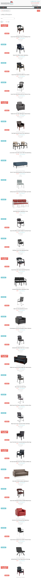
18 (6, 21)
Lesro (20, 155)
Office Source (20, 97)
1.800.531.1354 (35, 1)
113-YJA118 (20, 156)
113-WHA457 (20, 543)
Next (8, 21)
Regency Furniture (20, 116)
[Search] (33, 7)
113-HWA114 (20, 137)
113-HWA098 (20, 254)
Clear (38, 10)
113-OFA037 (20, 409)
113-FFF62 (20, 59)
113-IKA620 (20, 427)
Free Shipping (35, 5)
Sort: (2, 18)
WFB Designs (20, 39)
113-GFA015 (20, 40)
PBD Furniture (20, 350)
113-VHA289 (20, 312)
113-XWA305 (20, 371)
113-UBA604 (20, 215)
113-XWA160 (20, 117)
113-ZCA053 (20, 78)
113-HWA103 (20, 234)
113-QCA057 (20, 485)
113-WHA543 (20, 504)
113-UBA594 (20, 293)
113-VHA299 (20, 465)
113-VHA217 (20, 446)
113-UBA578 (20, 195)
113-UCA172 (20, 563)
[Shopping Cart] (37, 7)
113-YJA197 (20, 176)
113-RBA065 (20, 332)
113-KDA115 (20, 98)
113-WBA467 (20, 524)
